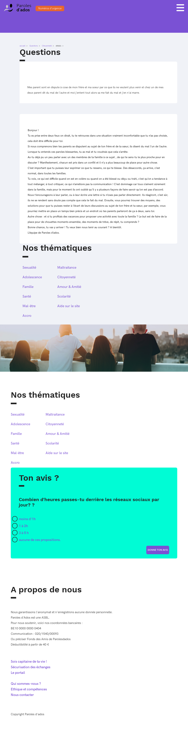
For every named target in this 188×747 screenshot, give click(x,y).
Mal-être (29, 306)
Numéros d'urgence (50, 8)
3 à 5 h (24, 533)
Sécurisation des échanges (30, 667)
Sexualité (29, 268)
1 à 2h (23, 526)
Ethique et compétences (29, 689)
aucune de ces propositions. (40, 540)
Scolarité (64, 296)
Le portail (18, 673)
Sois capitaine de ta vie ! (29, 662)
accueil (22, 46)
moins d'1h (27, 519)
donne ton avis (158, 550)
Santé (26, 296)
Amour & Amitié (69, 287)
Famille (27, 287)
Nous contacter (22, 695)
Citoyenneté (47, 46)
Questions (33, 46)
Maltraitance (66, 268)
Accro (26, 316)
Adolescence (32, 277)
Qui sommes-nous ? (26, 684)
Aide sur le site (68, 306)
